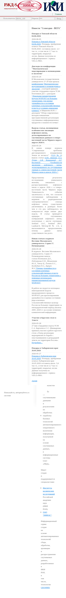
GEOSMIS (45, 587)
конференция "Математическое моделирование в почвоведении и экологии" (46, 86)
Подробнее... (37, 342)
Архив (34, 381)
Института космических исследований (49, 491)
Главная (58, 14)
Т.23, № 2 (56, 155)
